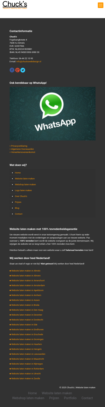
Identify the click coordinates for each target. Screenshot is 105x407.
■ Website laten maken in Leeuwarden (27, 354)
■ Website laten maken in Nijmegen (26, 364)
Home (18, 172)
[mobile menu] (100, 5)
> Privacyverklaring (18, 146)
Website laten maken (25, 178)
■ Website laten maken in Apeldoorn (27, 290)
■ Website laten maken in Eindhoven (27, 329)
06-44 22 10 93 (26, 58)
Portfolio (70, 398)
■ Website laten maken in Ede (23, 324)
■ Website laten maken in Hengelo (26, 349)
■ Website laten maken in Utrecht (25, 373)
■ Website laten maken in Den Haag (26, 310)
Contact (18, 214)
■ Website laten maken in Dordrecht (26, 319)
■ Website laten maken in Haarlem (26, 344)
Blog (17, 208)
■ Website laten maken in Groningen (27, 339)
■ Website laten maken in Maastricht (27, 359)
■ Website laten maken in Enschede (26, 334)
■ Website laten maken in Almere (25, 275)
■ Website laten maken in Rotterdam (27, 368)
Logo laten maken (23, 190)
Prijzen (18, 202)
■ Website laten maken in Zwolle (25, 378)
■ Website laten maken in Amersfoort (27, 280)
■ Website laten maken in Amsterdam (27, 285)
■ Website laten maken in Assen (25, 300)
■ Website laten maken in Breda (24, 305)
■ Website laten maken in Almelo (25, 270)
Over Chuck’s (21, 196)
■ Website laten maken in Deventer (26, 315)
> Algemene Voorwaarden (22, 149)
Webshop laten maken (25, 184)
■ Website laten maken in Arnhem (25, 295)
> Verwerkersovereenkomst (22, 152)
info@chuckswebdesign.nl (28, 61)
